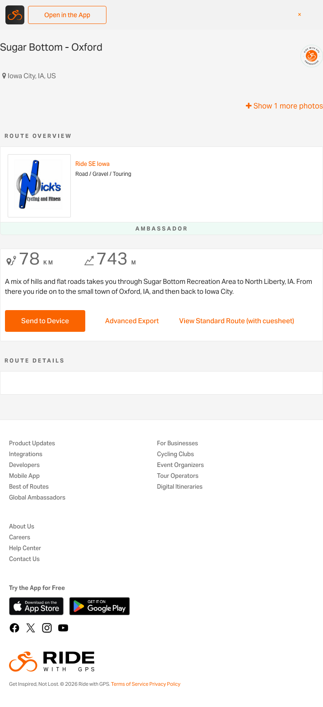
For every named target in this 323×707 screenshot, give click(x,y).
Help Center (25, 548)
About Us (21, 526)
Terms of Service (129, 684)
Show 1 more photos (284, 106)
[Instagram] (47, 627)
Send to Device (45, 320)
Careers (19, 537)
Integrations (25, 454)
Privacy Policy (164, 684)
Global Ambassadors (37, 498)
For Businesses (177, 443)
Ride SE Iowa (92, 164)
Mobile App (24, 476)
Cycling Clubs (175, 454)
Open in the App (67, 15)
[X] (30, 627)
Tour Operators (177, 476)
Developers (24, 465)
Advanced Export (132, 320)
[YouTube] (63, 627)
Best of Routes (29, 487)
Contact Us (24, 559)
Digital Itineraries (180, 487)
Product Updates (32, 443)
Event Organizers (180, 465)
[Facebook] (14, 627)
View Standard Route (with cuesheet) (236, 320)
